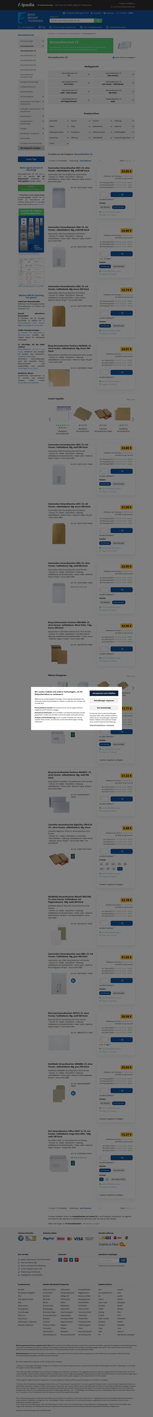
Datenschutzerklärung (97, 725)
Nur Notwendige (104, 708)
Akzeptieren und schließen (104, 693)
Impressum (110, 725)
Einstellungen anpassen (104, 700)
